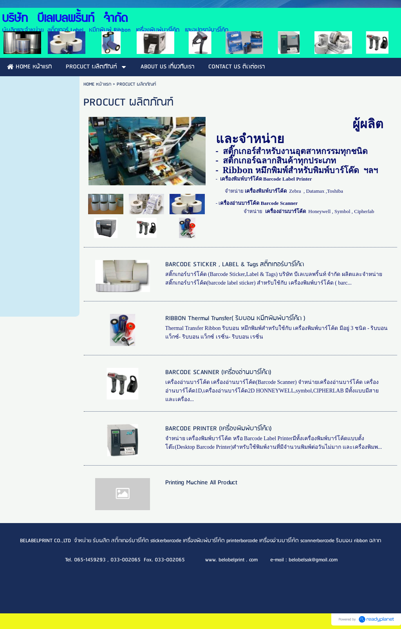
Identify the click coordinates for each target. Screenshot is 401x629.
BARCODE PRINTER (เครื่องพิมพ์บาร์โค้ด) (218, 428)
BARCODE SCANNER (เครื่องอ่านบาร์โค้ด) (218, 372)
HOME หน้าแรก (97, 84)
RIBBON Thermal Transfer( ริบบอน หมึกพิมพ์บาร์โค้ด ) (235, 318)
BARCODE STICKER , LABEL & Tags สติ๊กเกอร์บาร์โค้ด (234, 264)
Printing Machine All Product (201, 482)
